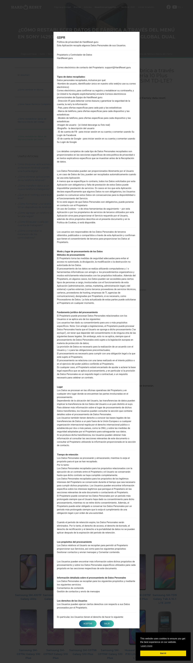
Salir (107, 623)
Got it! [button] (163, 653)
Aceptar (87, 623)
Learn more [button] (146, 646)
